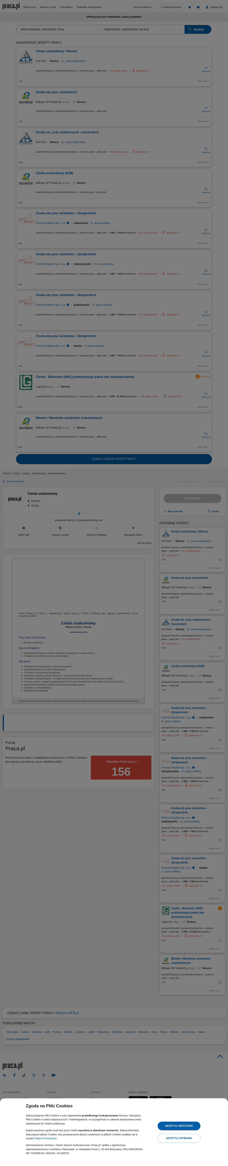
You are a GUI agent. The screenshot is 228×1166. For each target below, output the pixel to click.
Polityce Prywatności (45, 1138)
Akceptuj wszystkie (179, 1125)
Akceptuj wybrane (179, 1138)
